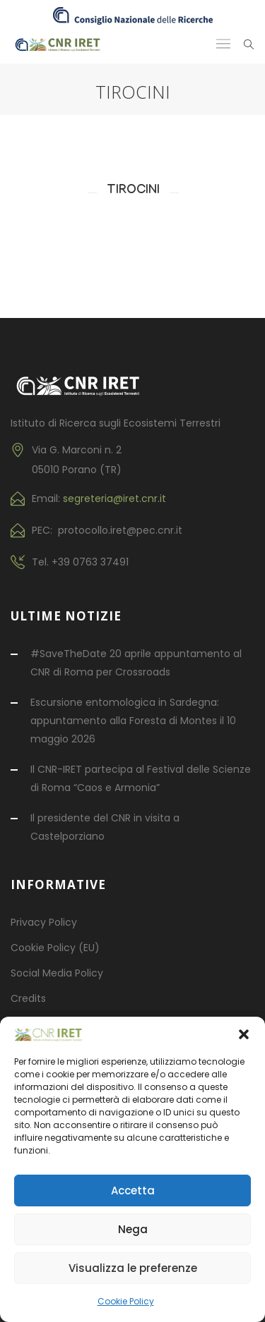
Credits (28, 998)
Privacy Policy (44, 922)
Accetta (133, 1190)
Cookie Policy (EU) (55, 948)
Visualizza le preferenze (133, 1268)
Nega (133, 1229)
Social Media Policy (57, 973)
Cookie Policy (126, 1301)
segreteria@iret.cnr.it (114, 498)
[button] (244, 1034)
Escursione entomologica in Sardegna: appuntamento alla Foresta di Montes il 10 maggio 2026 (133, 720)
